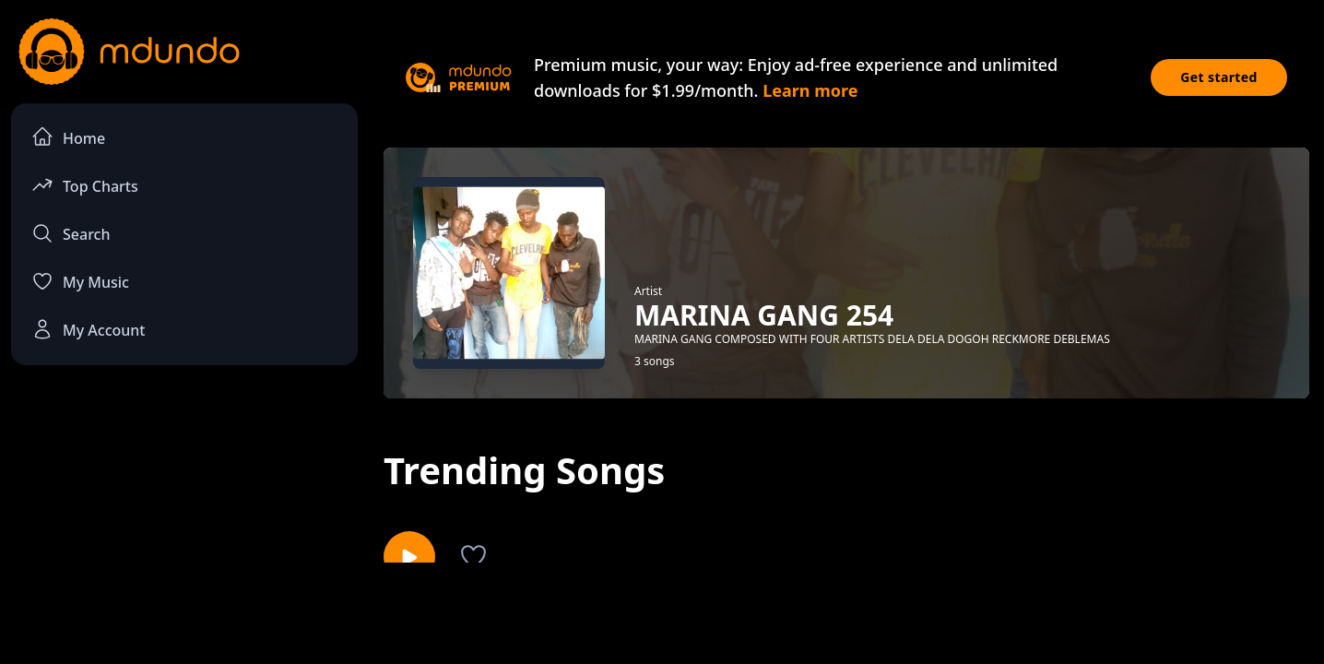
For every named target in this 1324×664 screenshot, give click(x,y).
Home (68, 136)
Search (70, 233)
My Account (88, 329)
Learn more (809, 90)
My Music (80, 281)
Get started (1219, 77)
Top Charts (84, 184)
